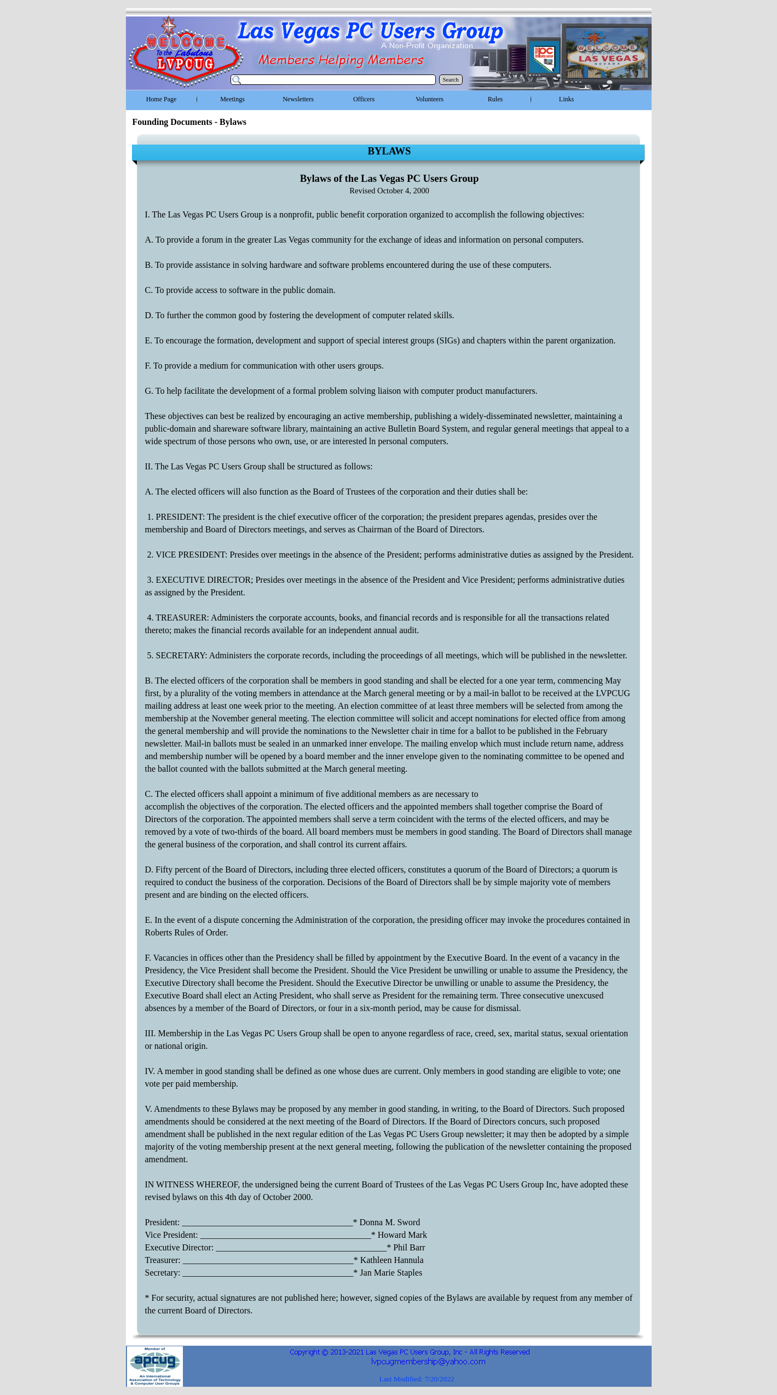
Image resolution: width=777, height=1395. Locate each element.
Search (451, 80)
